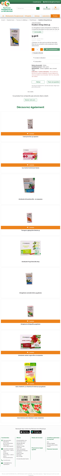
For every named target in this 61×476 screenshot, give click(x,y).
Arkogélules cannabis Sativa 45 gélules (30, 291)
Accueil (3, 18)
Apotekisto (30, 473)
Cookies (49, 444)
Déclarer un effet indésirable (20, 445)
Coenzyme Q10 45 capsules (30, 135)
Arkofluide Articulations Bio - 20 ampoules (30, 197)
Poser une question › (54, 80)
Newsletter (19, 453)
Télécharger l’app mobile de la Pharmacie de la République (30, 427)
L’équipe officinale (20, 441)
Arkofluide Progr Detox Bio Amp (30, 260)
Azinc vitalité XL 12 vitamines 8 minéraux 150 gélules (31, 385)
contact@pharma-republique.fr (7, 461)
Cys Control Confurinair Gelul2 (30, 166)
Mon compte (19, 454)
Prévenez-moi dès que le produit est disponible (44, 40)
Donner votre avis (30, 98)
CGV (48, 440)
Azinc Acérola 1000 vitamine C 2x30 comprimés (30, 416)
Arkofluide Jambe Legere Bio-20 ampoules (30, 353)
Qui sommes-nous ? (21, 440)
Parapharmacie (11, 18)
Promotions (19, 450)
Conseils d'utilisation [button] (39, 56)
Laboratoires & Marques (22, 448)
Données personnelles (52, 443)
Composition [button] (37, 60)
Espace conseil (19, 451)
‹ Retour (38, 80)
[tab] (46, 56)
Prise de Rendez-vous (21, 438)
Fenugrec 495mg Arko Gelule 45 (30, 228)
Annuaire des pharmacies (22, 457)
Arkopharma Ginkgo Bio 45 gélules (30, 322)
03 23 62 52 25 (6, 458)
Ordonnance (19, 443)
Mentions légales (51, 441)
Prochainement (51, 47)
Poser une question (20, 447)
